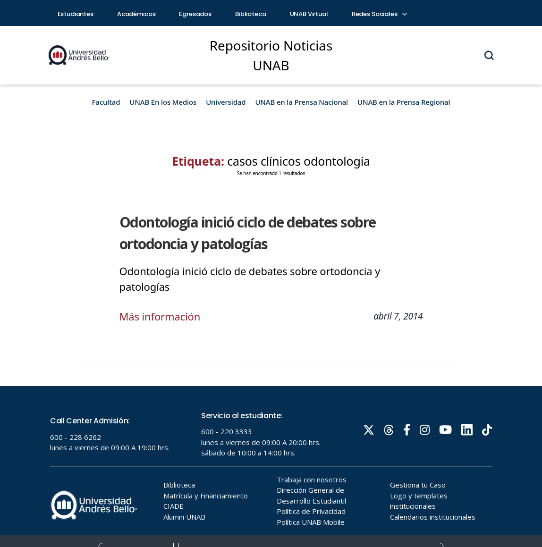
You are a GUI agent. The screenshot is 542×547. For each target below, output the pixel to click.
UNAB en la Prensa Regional (403, 102)
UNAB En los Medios (162, 102)
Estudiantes (75, 13)
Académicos (136, 13)
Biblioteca (250, 13)
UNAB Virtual (309, 13)
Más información (160, 316)
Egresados (195, 13)
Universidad (226, 102)
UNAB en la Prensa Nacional (301, 102)
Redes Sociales (379, 13)
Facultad (106, 102)
